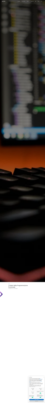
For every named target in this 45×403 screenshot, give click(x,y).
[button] (43, 377)
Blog (35, 1)
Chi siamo (19, 1)
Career (38, 1)
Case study (32, 1)
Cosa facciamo (23, 1)
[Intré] (3, 1)
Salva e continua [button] (36, 399)
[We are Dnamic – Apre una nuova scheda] (1, 294)
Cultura (28, 1)
